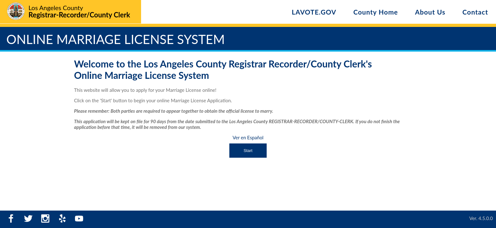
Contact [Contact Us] (475, 12)
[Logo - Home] (68, 12)
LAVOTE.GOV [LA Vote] (314, 12)
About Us (430, 12)
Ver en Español (247, 137)
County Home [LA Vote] (375, 12)
